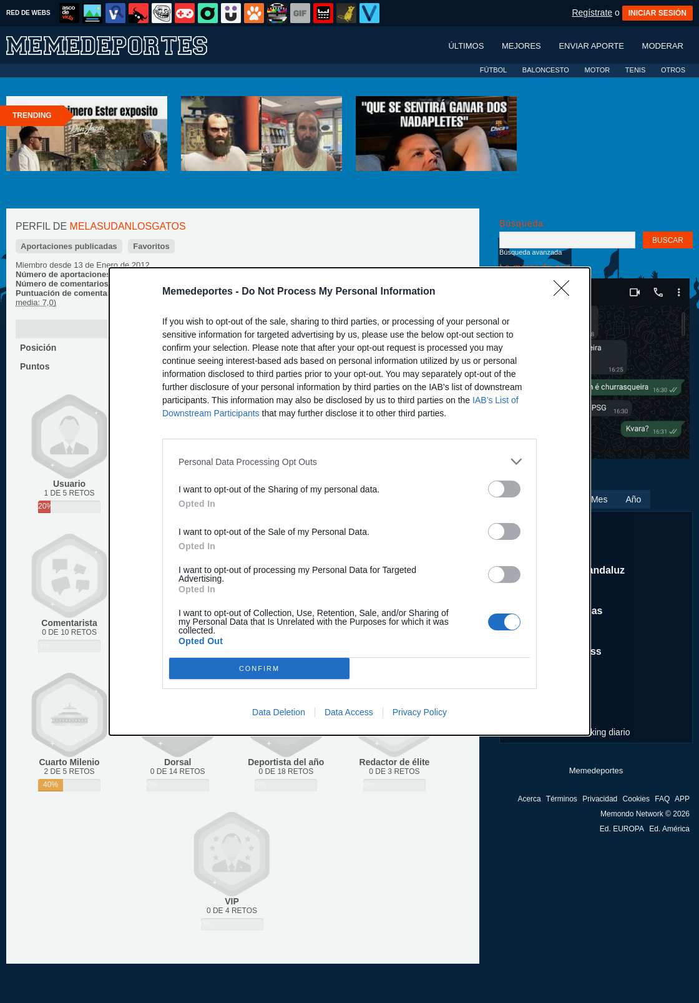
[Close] (565, 292)
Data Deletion (278, 712)
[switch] (504, 489)
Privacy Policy (420, 712)
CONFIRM (259, 668)
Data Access (349, 712)
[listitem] (349, 461)
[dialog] (349, 501)
